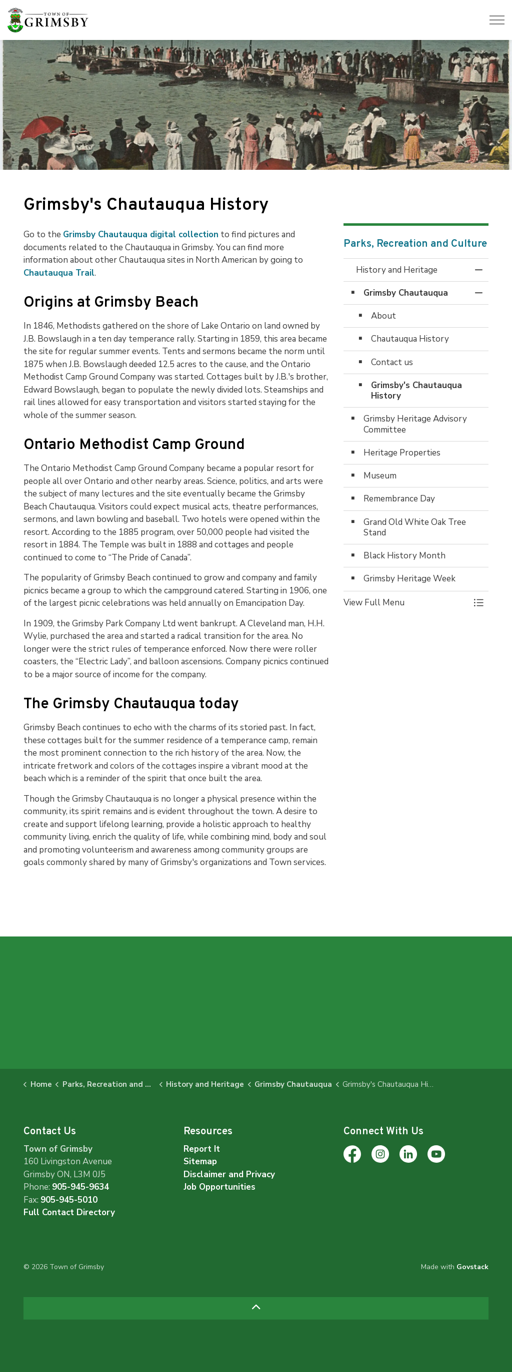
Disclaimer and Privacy (229, 1174)
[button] (406, 602)
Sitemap (200, 1161)
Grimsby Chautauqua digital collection (140, 234)
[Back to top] (256, 1308)
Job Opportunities (220, 1187)
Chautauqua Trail (59, 273)
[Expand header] (497, 20)
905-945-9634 (80, 1187)
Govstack (472, 1267)
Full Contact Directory (69, 1212)
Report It (202, 1149)
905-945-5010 (69, 1200)
